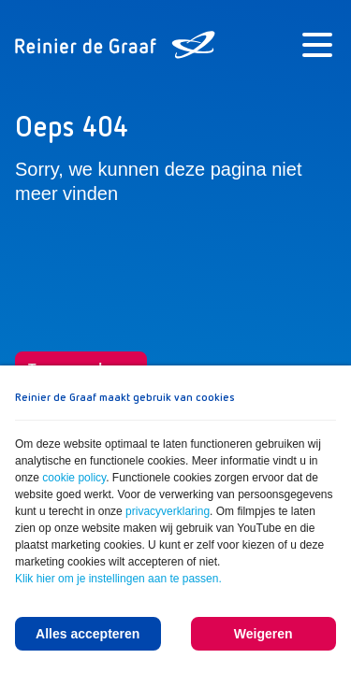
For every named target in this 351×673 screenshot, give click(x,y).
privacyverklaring (167, 511)
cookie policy (74, 477)
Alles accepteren (87, 633)
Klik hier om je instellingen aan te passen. (118, 578)
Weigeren (263, 633)
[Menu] (317, 45)
